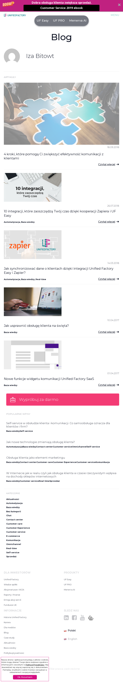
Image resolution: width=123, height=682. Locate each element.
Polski (70, 630)
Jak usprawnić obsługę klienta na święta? (36, 326)
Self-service (26, 431)
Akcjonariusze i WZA (14, 589)
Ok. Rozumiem (24, 677)
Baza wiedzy (28, 222)
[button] (61, 5)
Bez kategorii (13, 511)
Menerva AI (77, 20)
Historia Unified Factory (15, 617)
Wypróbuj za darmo (38, 399)
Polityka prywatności (14, 653)
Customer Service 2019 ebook (61, 8)
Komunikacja (103, 462)
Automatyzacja (12, 222)
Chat (8, 515)
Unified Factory (11, 579)
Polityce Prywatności (35, 665)
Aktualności (12, 499)
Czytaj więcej (106, 164)
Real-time (41, 279)
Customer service (62, 447)
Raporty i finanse (12, 595)
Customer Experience (64, 462)
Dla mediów (10, 627)
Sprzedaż (54, 481)
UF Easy (43, 20)
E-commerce (13, 536)
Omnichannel (79, 447)
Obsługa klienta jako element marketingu (35, 457)
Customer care (45, 462)
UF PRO (59, 20)
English (70, 639)
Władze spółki (10, 584)
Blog (6, 632)
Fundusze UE (10, 605)
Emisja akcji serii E (12, 600)
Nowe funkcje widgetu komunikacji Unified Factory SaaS (49, 379)
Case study (9, 638)
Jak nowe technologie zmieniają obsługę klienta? (40, 442)
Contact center (44, 447)
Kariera (7, 622)
